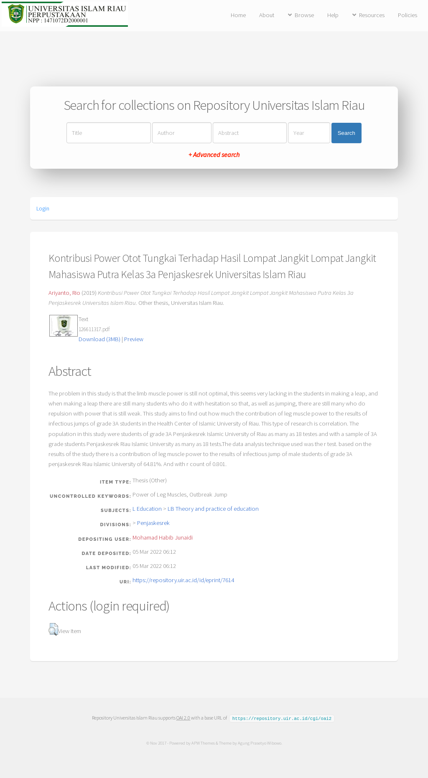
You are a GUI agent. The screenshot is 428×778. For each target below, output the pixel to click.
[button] (53, 629)
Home (238, 15)
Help (333, 15)
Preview (133, 339)
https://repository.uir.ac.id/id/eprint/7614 (183, 580)
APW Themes (202, 742)
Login (42, 208)
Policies (407, 15)
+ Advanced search (214, 154)
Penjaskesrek (153, 523)
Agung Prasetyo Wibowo (259, 742)
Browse (304, 15)
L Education (147, 508)
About (266, 15)
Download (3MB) (99, 339)
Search (346, 133)
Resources (372, 15)
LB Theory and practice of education (213, 508)
